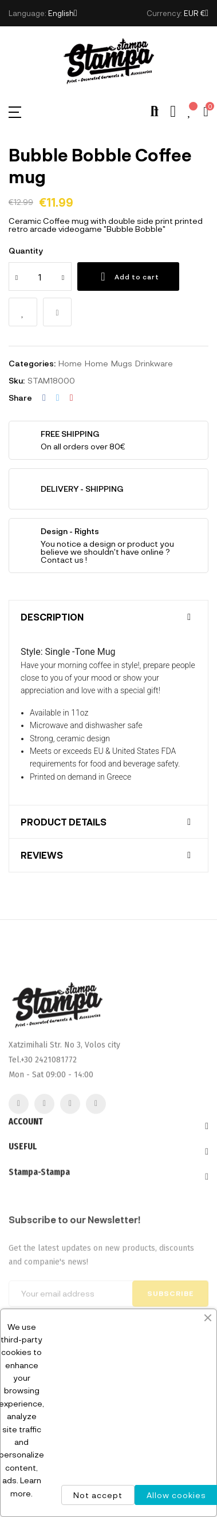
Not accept (98, 1495)
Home (70, 363)
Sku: (17, 380)
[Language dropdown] (62, 13)
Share (44, 397)
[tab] (108, 617)
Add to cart (128, 276)
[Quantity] (40, 276)
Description (52, 617)
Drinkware (154, 363)
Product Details (63, 822)
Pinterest (71, 397)
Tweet (58, 397)
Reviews (42, 855)
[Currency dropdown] (196, 13)
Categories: (32, 363)
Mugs (121, 363)
